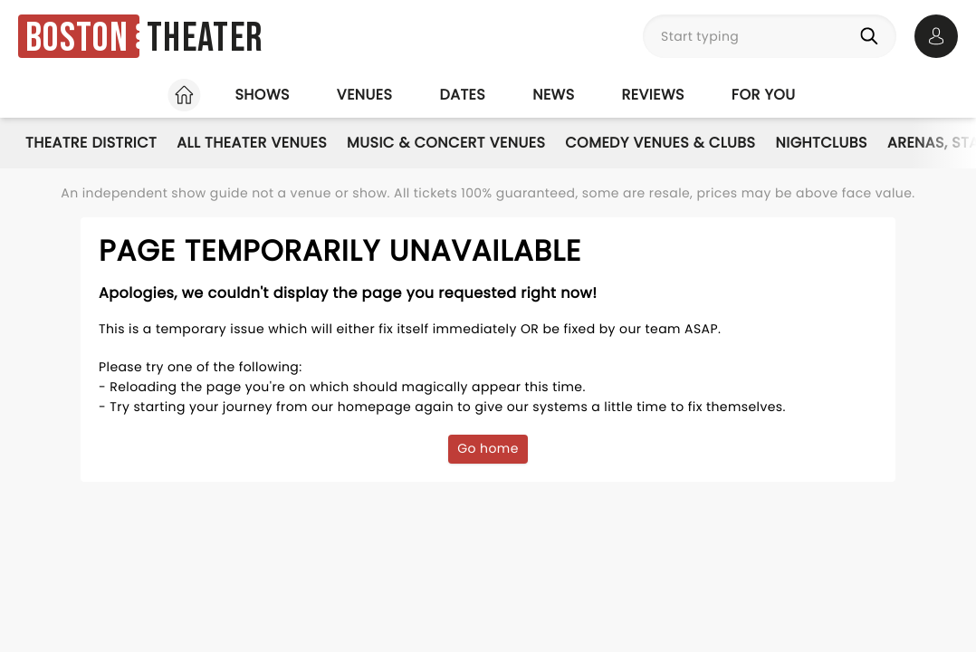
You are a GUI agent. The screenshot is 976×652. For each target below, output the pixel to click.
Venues (365, 94)
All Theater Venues (252, 142)
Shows (261, 94)
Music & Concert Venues (446, 142)
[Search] (872, 36)
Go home (488, 448)
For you (764, 94)
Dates (462, 94)
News (553, 94)
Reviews (653, 94)
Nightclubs (821, 142)
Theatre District (91, 142)
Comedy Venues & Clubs (660, 142)
